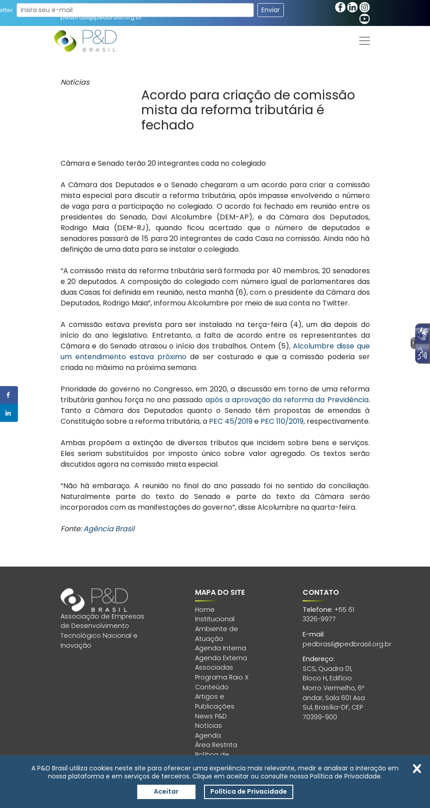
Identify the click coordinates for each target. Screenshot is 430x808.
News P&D (211, 716)
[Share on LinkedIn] (9, 413)
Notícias (208, 725)
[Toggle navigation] (364, 40)
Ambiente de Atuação (216, 633)
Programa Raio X (221, 677)
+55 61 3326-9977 (328, 614)
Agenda (208, 735)
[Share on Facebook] (9, 395)
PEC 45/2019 (230, 421)
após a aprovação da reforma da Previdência (287, 400)
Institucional (215, 619)
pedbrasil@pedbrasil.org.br (347, 644)
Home (205, 609)
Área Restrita (216, 744)
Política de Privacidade (248, 791)
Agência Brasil (109, 529)
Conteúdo (212, 687)
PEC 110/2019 (282, 421)
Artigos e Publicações (215, 701)
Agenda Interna (220, 648)
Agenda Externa (221, 657)
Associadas (214, 667)
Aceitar (166, 791)
